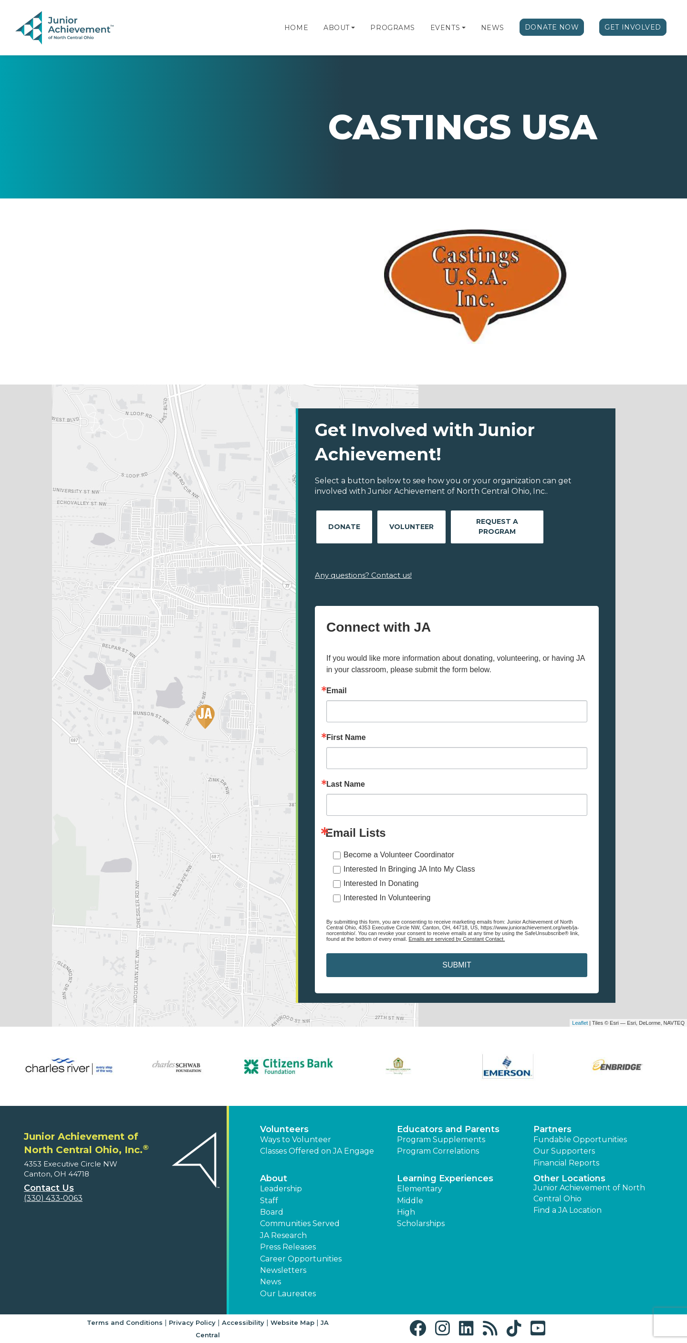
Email (336, 691)
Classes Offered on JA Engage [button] (317, 1151)
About (336, 27)
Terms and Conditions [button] (125, 1322)
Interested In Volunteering (387, 898)
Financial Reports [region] (566, 1162)
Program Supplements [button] (441, 1139)
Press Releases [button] (288, 1246)
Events (445, 27)
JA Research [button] (283, 1235)
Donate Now (552, 27)
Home (296, 27)
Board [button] (271, 1212)
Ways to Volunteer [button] (295, 1139)
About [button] (273, 1178)
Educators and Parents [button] (448, 1129)
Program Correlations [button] (438, 1151)
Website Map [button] (292, 1322)
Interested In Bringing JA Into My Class (409, 869)
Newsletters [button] (283, 1270)
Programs (392, 27)
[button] (353, 27)
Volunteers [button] (284, 1129)
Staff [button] (269, 1200)
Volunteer (411, 526)
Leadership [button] (281, 1188)
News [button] (270, 1281)
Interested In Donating (381, 883)
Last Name (345, 784)
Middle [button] (410, 1200)
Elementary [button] (419, 1188)
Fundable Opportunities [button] (580, 1139)
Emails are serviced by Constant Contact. (456, 939)
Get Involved (632, 27)
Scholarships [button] (421, 1223)
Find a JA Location (567, 1210)
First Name (346, 737)
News (492, 27)
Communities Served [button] (300, 1223)
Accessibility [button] (243, 1322)
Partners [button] (552, 1129)
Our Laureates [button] (288, 1293)
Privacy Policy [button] (192, 1322)
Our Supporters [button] (564, 1151)
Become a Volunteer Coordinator (399, 855)
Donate (344, 526)
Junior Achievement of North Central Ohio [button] (589, 1193)
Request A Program (497, 526)
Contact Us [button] (49, 1188)
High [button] (406, 1212)
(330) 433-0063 (53, 1198)
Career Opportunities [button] (301, 1258)
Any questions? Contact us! (363, 575)
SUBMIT (456, 965)
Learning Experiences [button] (445, 1178)
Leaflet (580, 1023)
